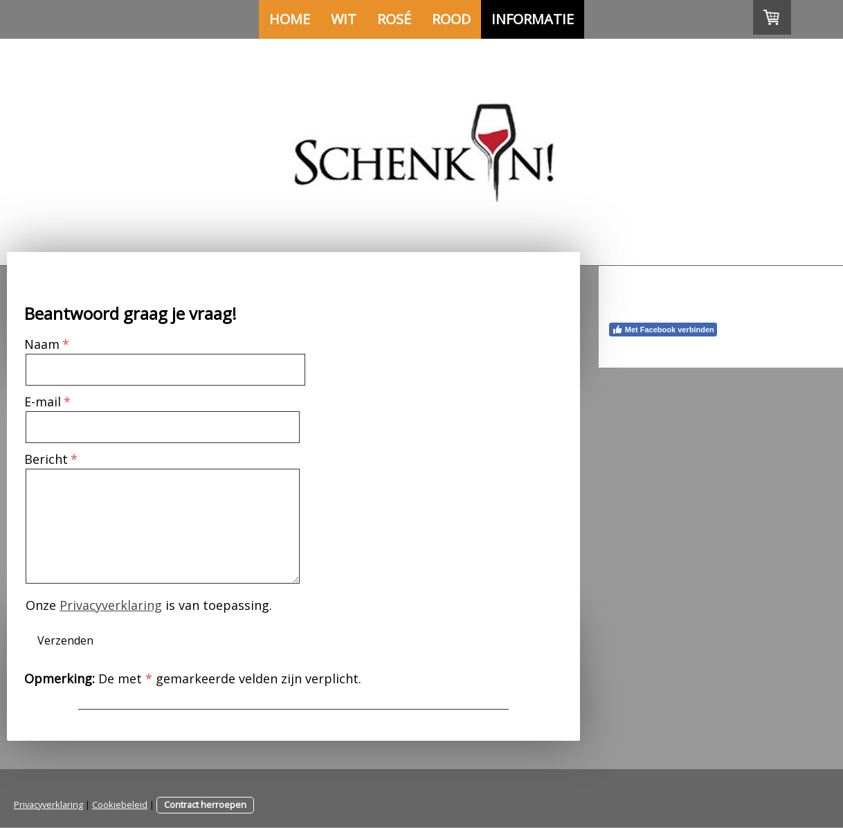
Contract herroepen (205, 804)
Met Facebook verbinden (663, 329)
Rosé (394, 19)
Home (289, 19)
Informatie (532, 19)
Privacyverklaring (111, 605)
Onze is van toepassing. (149, 605)
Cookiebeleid (119, 804)
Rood (451, 19)
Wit (343, 19)
